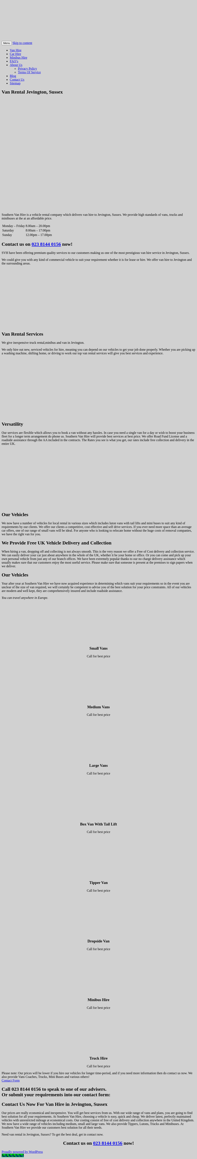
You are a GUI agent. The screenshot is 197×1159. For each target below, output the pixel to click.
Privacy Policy (27, 68)
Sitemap (15, 83)
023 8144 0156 (46, 244)
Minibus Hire (18, 57)
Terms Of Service (29, 72)
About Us (16, 65)
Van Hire (15, 50)
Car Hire (15, 54)
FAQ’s (14, 61)
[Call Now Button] (13, 1155)
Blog (13, 76)
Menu (6, 43)
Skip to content (22, 43)
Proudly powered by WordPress (22, 1151)
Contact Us (17, 79)
